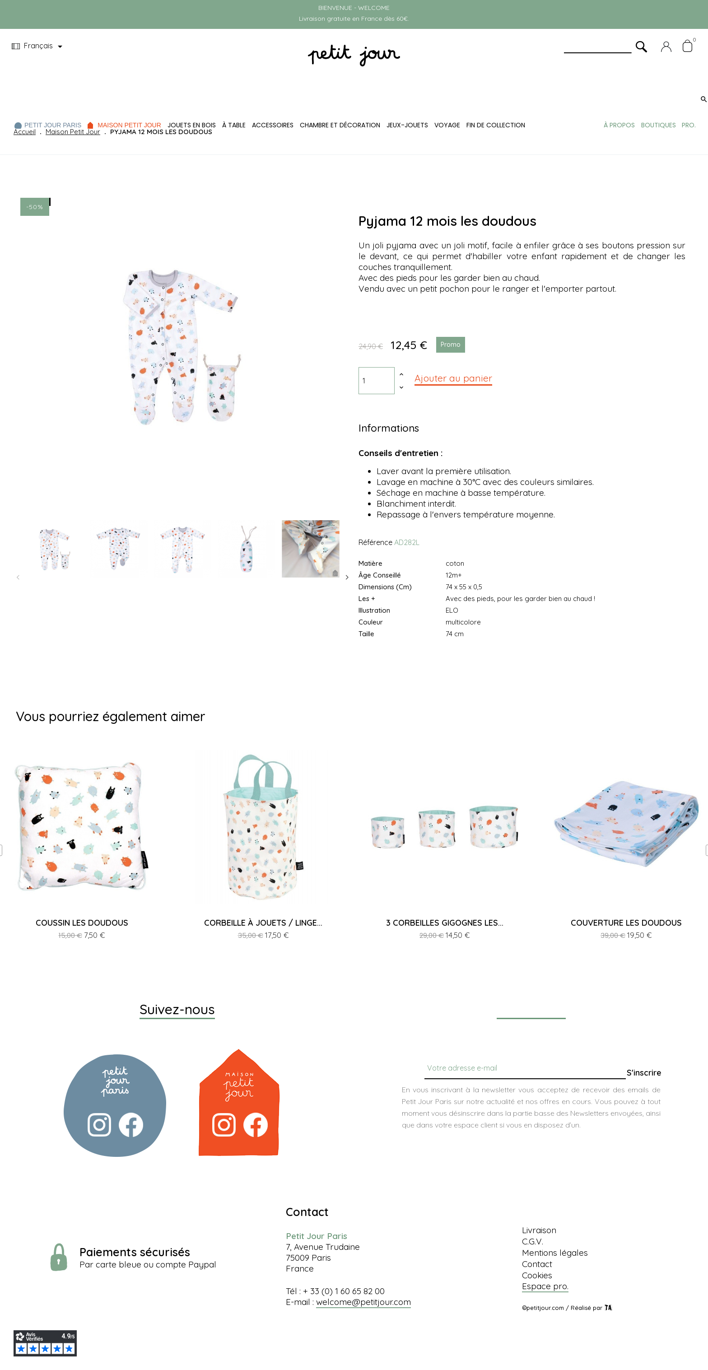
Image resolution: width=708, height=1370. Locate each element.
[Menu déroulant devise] (38, 46)
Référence (375, 542)
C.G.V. (532, 1241)
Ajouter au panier (453, 378)
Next (347, 577)
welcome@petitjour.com (363, 1301)
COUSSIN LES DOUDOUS (82, 923)
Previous (18, 577)
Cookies (537, 1275)
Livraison (539, 1230)
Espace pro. (545, 1286)
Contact (537, 1263)
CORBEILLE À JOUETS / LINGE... (263, 923)
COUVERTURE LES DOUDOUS (626, 923)
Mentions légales (555, 1252)
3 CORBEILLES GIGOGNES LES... (444, 923)
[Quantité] (377, 380)
